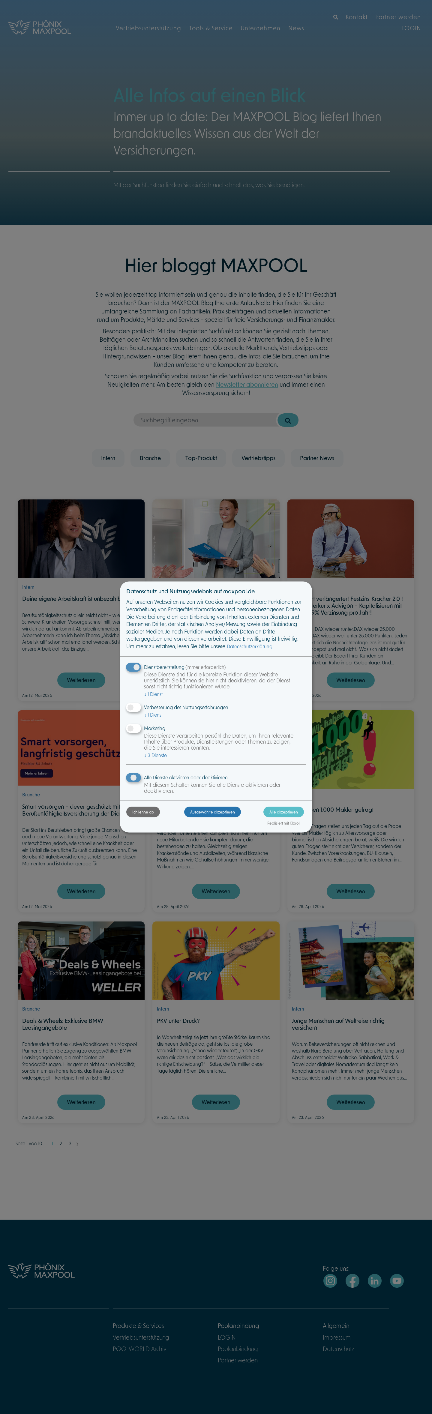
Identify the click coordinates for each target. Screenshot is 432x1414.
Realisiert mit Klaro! (283, 823)
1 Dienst (153, 694)
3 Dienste (155, 755)
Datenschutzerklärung (249, 646)
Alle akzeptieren (283, 812)
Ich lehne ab (143, 812)
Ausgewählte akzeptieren (212, 812)
